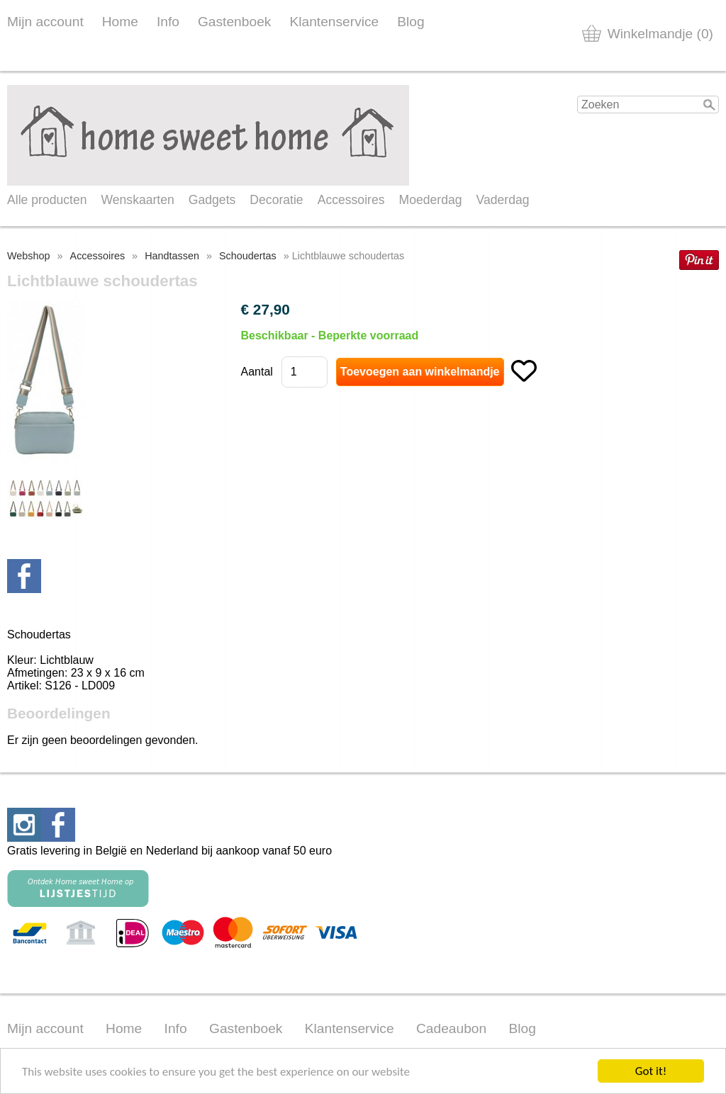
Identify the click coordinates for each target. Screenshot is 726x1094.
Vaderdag (503, 200)
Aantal (256, 372)
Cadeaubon (451, 1028)
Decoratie (276, 200)
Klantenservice (334, 21)
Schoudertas (248, 255)
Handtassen (172, 255)
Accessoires (351, 200)
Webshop (28, 255)
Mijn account (45, 21)
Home (120, 21)
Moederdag (430, 200)
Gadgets (212, 200)
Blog (410, 21)
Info (168, 21)
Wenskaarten (137, 200)
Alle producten (46, 200)
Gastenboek (234, 21)
